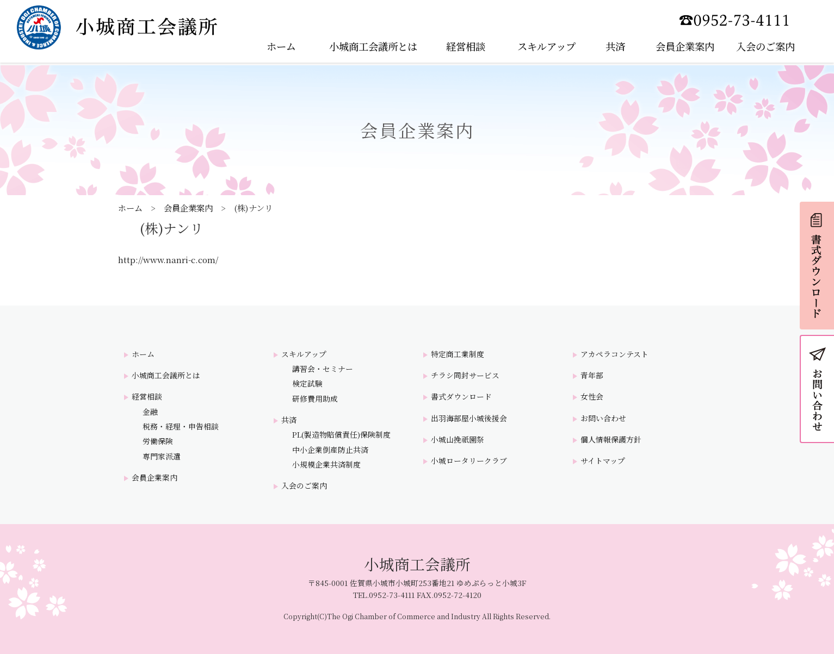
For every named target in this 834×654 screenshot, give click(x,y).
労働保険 (158, 441)
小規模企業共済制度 (326, 464)
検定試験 (307, 383)
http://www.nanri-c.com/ (168, 259)
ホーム (130, 208)
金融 (150, 412)
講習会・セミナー (322, 369)
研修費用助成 (315, 399)
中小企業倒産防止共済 (330, 450)
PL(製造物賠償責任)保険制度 (341, 434)
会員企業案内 (188, 208)
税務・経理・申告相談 (181, 426)
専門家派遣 (162, 456)
